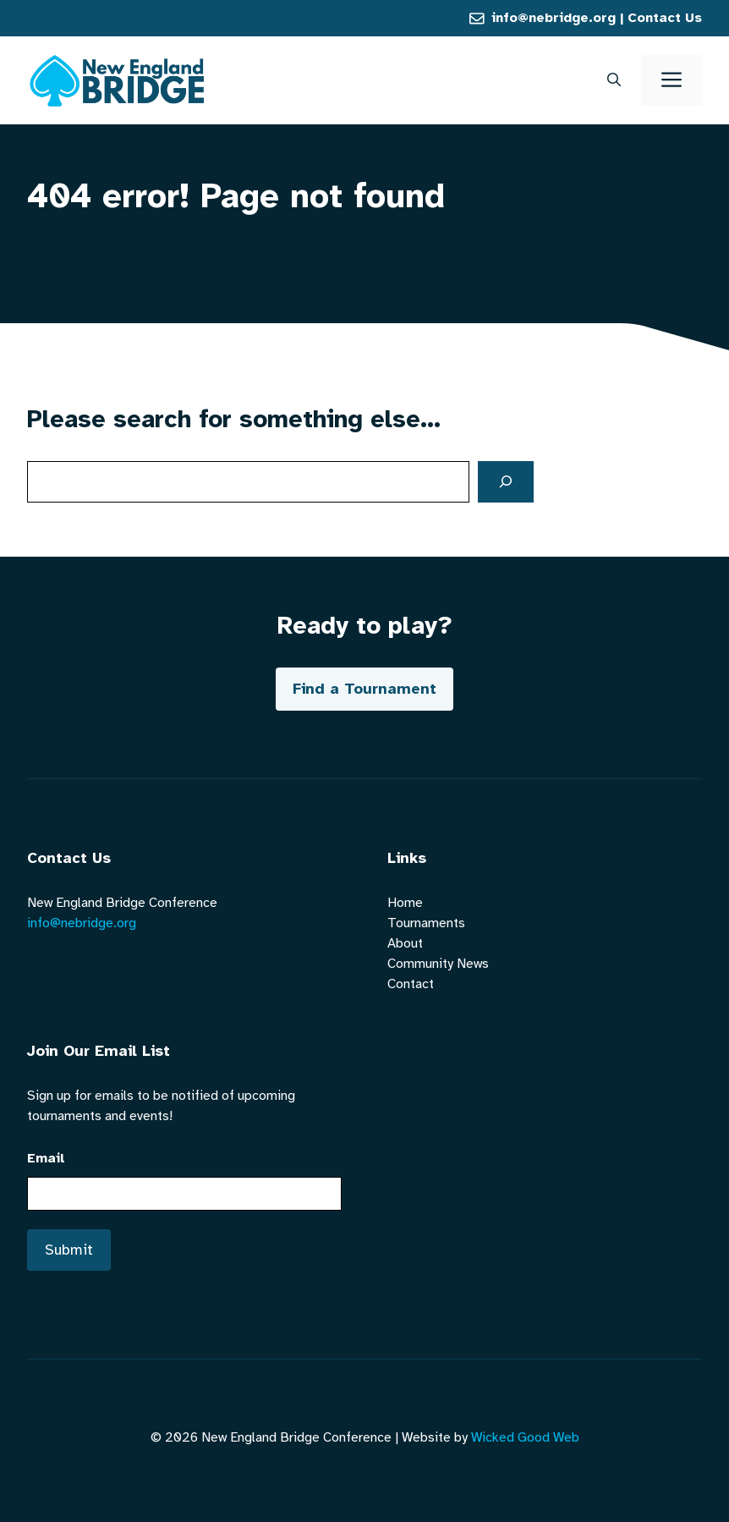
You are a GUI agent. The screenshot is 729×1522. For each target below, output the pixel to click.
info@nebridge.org (553, 17)
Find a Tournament (364, 688)
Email (46, 1158)
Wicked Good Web (525, 1437)
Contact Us (665, 17)
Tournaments (426, 923)
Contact (410, 983)
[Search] (506, 482)
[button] (614, 80)
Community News (438, 963)
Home (405, 902)
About (405, 943)
